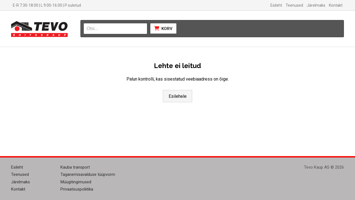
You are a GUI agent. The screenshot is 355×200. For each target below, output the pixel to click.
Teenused (294, 5)
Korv (163, 28)
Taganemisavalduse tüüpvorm (87, 174)
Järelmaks (316, 5)
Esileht (276, 5)
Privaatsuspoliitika (76, 189)
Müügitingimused (75, 181)
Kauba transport (75, 167)
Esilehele (178, 96)
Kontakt (336, 5)
